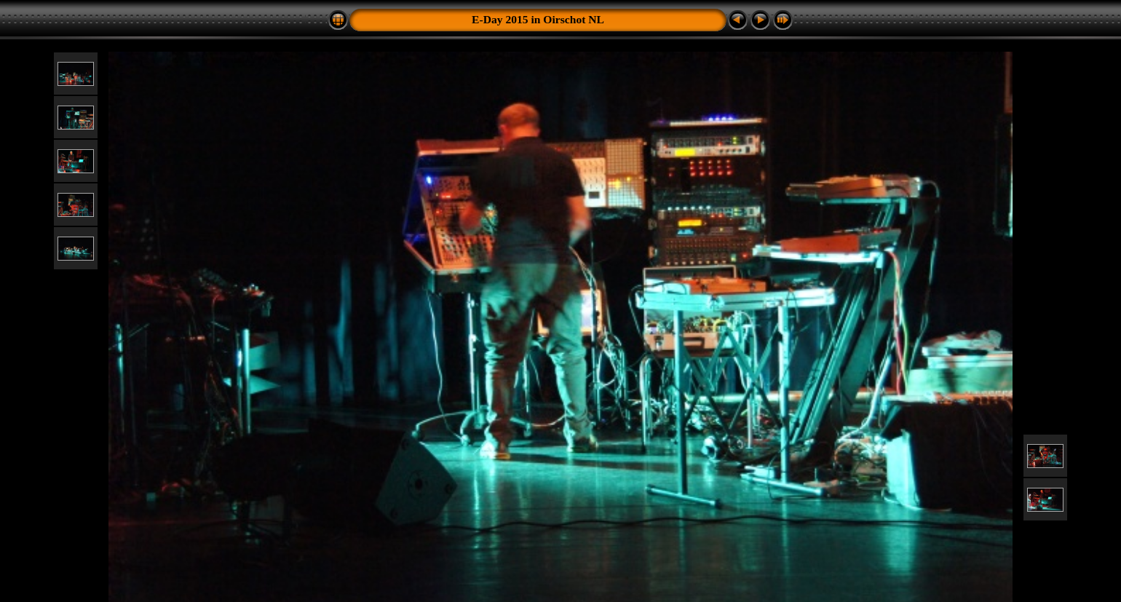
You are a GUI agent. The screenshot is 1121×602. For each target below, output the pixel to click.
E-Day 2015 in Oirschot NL (538, 19)
